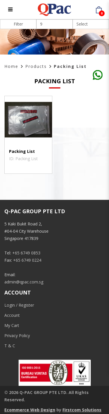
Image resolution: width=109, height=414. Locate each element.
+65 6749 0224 (27, 260)
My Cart (11, 325)
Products (36, 66)
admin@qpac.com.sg (23, 282)
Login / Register (19, 305)
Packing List (70, 66)
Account (12, 315)
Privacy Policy (17, 335)
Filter (18, 24)
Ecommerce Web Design (29, 410)
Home (11, 66)
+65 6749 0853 (26, 253)
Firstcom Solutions (81, 410)
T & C (9, 345)
